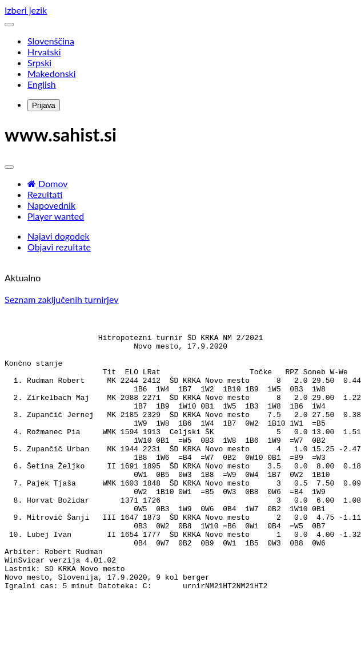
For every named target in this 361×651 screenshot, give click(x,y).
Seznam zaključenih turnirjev (61, 299)
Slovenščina (50, 40)
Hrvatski (44, 51)
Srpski (39, 62)
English (41, 84)
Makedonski (51, 73)
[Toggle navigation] (9, 24)
